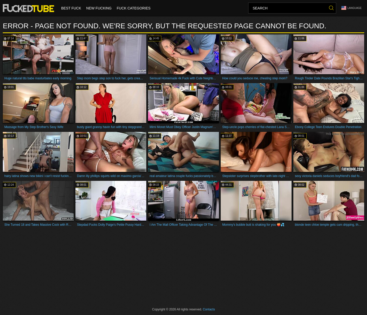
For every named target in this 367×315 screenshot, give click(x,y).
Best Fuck (71, 8)
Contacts (209, 309)
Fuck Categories (134, 8)
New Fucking (99, 8)
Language (351, 8)
